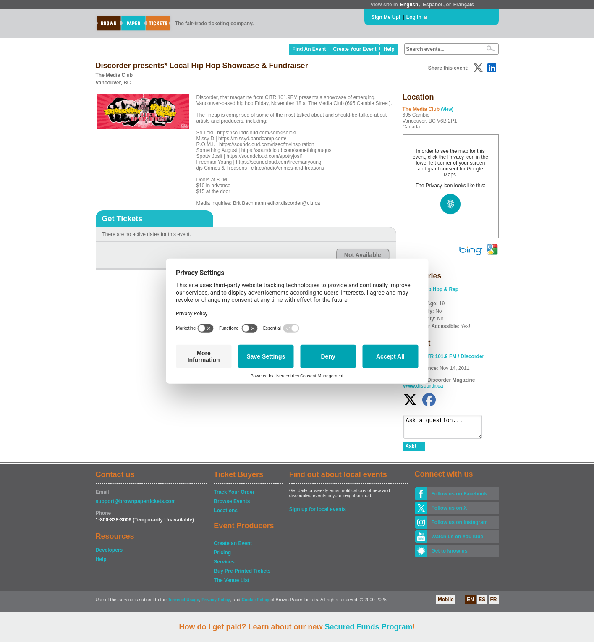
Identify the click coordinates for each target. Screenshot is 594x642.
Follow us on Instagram (460, 526)
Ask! (411, 450)
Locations (226, 514)
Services (224, 566)
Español (432, 5)
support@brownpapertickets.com (136, 505)
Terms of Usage (183, 603)
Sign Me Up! (386, 17)
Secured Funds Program (368, 627)
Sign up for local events (317, 513)
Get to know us (450, 555)
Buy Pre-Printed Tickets (242, 575)
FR (493, 603)
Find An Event (309, 49)
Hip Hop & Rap (440, 289)
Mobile (446, 603)
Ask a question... (446, 429)
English (409, 5)
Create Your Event (355, 49)
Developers (109, 554)
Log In (413, 17)
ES (482, 603)
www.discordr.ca (423, 386)
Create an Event (233, 547)
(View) (447, 109)
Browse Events (232, 505)
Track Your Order (234, 496)
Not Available (362, 255)
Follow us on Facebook (459, 497)
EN (470, 603)
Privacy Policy (215, 603)
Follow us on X (449, 512)
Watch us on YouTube (458, 540)
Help (388, 49)
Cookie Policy (256, 603)
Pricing (222, 556)
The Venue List (231, 584)
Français (463, 5)
